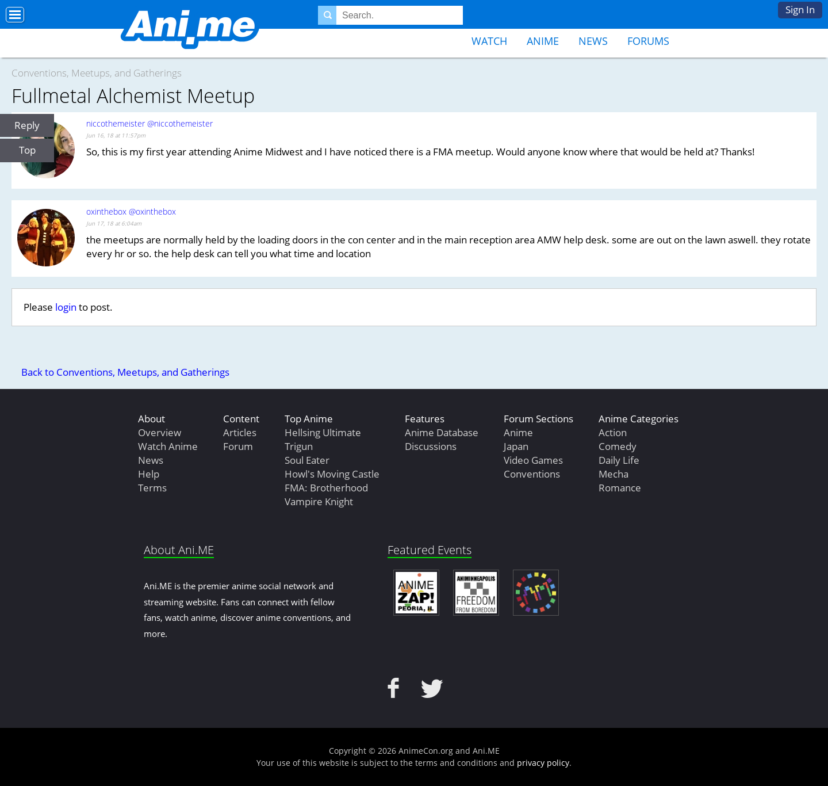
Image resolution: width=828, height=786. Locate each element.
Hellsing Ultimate (323, 432)
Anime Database (441, 432)
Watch (489, 41)
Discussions (431, 446)
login (65, 307)
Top (27, 150)
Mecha (613, 473)
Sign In (800, 9)
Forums (648, 41)
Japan (516, 446)
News (593, 41)
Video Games (533, 460)
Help (148, 473)
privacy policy (543, 762)
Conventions (532, 473)
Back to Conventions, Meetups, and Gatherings (125, 372)
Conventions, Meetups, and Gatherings (97, 72)
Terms (152, 487)
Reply (27, 125)
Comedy (618, 446)
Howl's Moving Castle (332, 473)
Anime (543, 41)
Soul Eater (307, 460)
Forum (238, 446)
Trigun (299, 446)
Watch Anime (168, 446)
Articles (239, 432)
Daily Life (619, 460)
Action (613, 432)
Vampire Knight (319, 501)
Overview (159, 432)
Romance (620, 487)
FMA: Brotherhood (326, 487)
